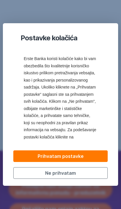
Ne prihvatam (60, 173)
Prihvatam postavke (61, 156)
